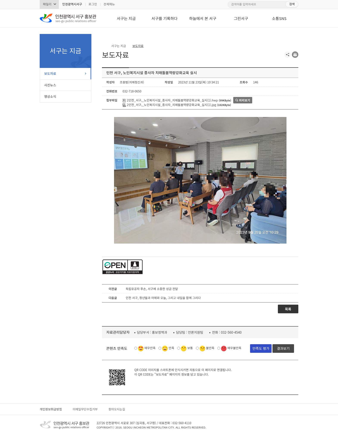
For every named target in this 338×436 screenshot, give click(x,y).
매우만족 (150, 348)
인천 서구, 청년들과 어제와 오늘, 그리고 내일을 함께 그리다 (163, 298)
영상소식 (50, 96)
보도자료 (50, 73)
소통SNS (279, 18)
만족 (171, 348)
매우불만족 (234, 348)
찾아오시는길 (116, 409)
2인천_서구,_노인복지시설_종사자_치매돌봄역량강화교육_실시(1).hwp (170, 100)
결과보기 (283, 348)
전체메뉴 (109, 4)
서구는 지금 (126, 18)
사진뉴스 (50, 85)
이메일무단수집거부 (85, 409)
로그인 (93, 4)
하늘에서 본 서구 (202, 18)
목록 (288, 309)
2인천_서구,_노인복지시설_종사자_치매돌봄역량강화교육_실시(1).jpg (169, 105)
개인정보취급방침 (51, 409)
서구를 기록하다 (165, 18)
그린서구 (241, 18)
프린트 (295, 54)
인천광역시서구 (72, 4)
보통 (190, 348)
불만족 (210, 348)
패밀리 (47, 4)
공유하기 (287, 54)
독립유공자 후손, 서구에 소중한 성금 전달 (152, 289)
